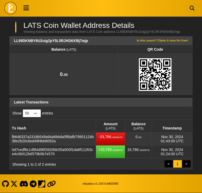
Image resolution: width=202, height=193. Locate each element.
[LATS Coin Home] (10, 8)
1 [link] (177, 164)
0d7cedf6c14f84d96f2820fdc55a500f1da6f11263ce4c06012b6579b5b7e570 (52, 152)
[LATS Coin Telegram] (33, 183)
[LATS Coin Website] (51, 183)
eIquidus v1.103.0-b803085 (101, 183)
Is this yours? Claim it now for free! (162, 40)
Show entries (32, 113)
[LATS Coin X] (14, 183)
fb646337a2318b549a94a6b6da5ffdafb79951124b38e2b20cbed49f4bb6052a (53, 139)
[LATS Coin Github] (5, 183)
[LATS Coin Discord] (23, 183)
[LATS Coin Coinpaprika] (42, 183)
